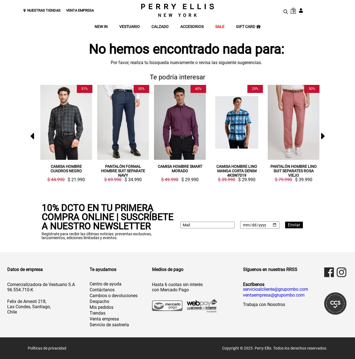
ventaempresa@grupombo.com (274, 295)
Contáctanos (102, 289)
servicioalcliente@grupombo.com (275, 289)
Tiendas (97, 313)
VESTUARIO (129, 27)
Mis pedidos (101, 307)
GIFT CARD (248, 27)
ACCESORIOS (192, 27)
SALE (219, 27)
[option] (64, 133)
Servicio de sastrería (109, 324)
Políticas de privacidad (47, 348)
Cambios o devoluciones (114, 295)
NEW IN (101, 27)
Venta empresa (104, 319)
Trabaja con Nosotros (264, 304)
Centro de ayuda (105, 284)
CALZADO (160, 27)
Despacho (99, 301)
